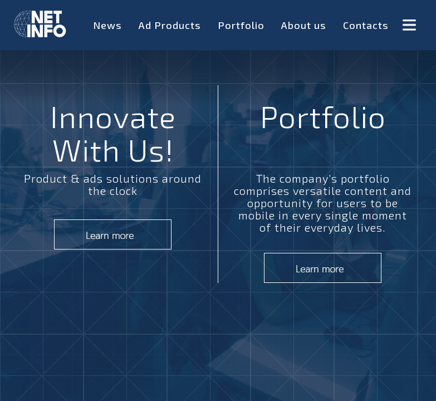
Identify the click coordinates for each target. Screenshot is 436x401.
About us (303, 25)
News (107, 25)
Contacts (366, 25)
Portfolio (241, 25)
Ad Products (170, 25)
